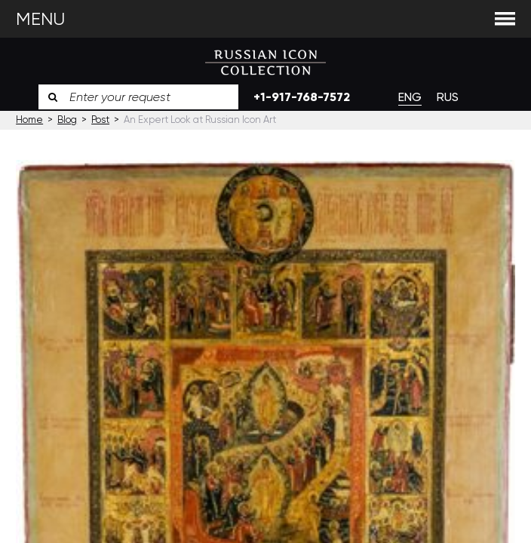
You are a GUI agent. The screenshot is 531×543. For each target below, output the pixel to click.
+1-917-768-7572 (301, 97)
